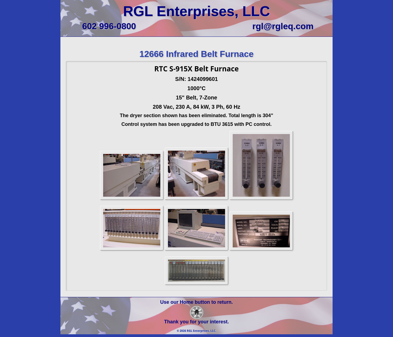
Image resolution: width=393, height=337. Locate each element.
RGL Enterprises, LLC (196, 11)
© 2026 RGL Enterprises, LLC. (196, 331)
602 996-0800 (109, 26)
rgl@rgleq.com (283, 26)
